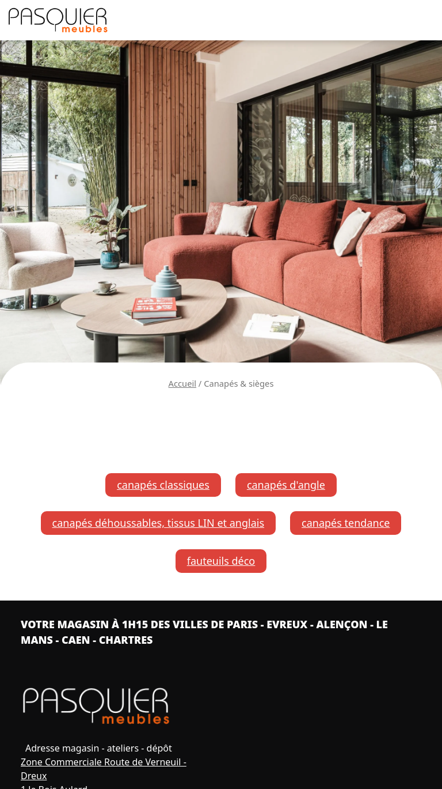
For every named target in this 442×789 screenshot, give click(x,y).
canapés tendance (346, 523)
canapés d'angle (286, 485)
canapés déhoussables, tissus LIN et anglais (158, 523)
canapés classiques (163, 485)
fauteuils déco (221, 561)
